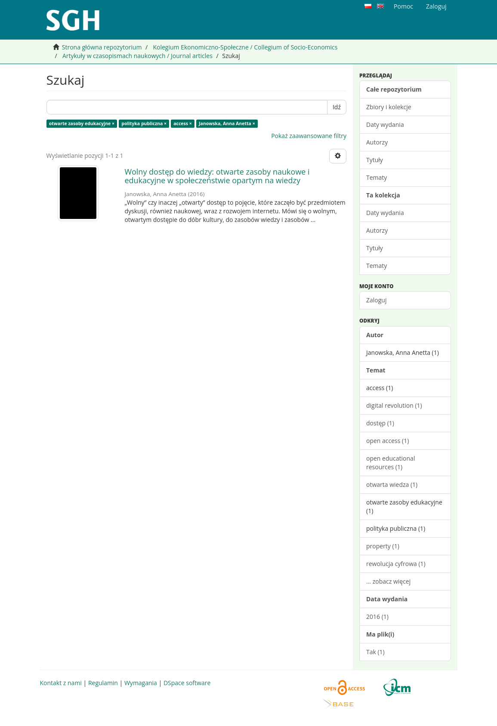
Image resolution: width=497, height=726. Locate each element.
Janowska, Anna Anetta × (227, 123)
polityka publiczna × (144, 123)
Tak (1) (375, 652)
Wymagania (140, 683)
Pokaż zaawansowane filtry (308, 136)
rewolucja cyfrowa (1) (396, 564)
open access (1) (387, 441)
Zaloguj (376, 300)
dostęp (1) (380, 423)
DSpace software (187, 683)
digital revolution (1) (394, 405)
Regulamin (103, 683)
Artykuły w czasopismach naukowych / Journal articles (137, 56)
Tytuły (374, 160)
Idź (337, 107)
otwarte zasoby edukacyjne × (81, 123)
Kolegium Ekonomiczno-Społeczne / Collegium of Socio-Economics (245, 47)
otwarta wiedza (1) (391, 484)
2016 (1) (377, 616)
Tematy (376, 177)
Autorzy (377, 142)
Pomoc (403, 6)
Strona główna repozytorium (102, 47)
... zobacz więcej (388, 581)
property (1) (382, 546)
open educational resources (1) (390, 462)
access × (182, 123)
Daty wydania (385, 124)
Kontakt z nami (61, 683)
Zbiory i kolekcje (388, 107)
